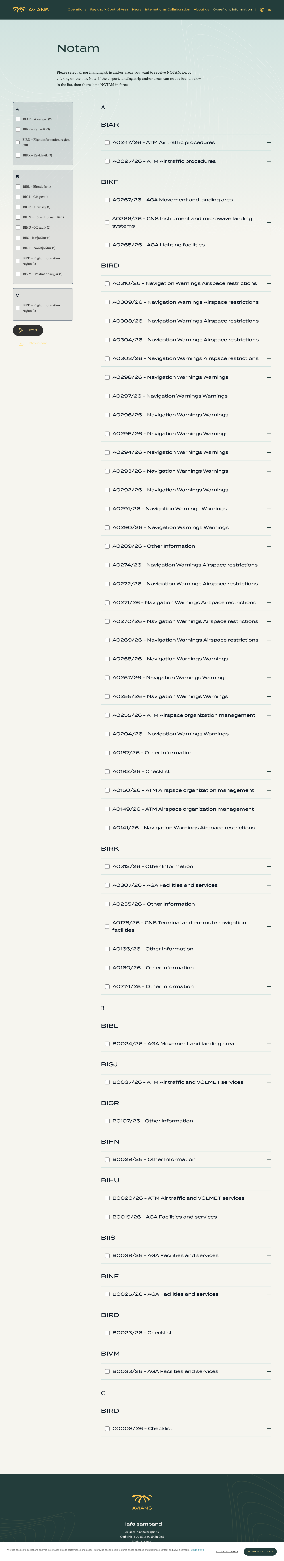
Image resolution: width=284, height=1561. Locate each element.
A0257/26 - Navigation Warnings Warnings (169, 677)
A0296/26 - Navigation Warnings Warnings (170, 414)
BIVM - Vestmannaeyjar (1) (39, 274)
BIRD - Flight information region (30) (43, 142)
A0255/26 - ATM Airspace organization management (183, 715)
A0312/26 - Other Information (152, 866)
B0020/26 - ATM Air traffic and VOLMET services (178, 1198)
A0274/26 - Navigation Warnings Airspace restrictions (185, 565)
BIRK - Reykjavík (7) (34, 155)
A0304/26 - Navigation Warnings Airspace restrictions (185, 339)
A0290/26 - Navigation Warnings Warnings (170, 527)
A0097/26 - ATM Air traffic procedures (164, 161)
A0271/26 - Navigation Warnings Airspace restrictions (184, 602)
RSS (28, 330)
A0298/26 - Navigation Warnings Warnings (170, 377)
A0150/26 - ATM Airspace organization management (183, 790)
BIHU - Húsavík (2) (33, 227)
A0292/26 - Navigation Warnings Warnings (170, 489)
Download (33, 343)
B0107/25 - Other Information (152, 1121)
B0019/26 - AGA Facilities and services (164, 1217)
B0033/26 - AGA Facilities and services (165, 1371)
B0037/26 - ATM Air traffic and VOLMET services (177, 1082)
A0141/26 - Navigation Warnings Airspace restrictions (183, 827)
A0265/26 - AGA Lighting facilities (158, 244)
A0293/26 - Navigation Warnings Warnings (170, 471)
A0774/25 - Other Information (153, 986)
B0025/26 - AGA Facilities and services (165, 1294)
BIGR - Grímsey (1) (33, 207)
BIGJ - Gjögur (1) (32, 197)
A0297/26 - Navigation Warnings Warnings (170, 396)
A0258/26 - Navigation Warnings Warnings (170, 658)
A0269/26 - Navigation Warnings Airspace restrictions (185, 640)
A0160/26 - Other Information (153, 967)
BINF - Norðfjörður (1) (35, 248)
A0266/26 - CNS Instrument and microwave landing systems (182, 222)
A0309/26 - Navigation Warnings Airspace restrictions (185, 302)
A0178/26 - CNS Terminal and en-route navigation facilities (179, 926)
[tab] (186, 142)
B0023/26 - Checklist (142, 1332)
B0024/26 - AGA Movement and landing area (173, 1043)
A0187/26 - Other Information (152, 752)
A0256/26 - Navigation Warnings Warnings (170, 696)
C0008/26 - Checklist (142, 1428)
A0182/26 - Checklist (141, 771)
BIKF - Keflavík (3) (33, 129)
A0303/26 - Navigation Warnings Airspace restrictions (185, 358)
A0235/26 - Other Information (153, 904)
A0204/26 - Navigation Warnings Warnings (170, 733)
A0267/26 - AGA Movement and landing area (172, 199)
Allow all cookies (260, 1552)
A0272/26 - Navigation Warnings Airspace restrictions (185, 583)
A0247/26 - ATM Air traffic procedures (163, 142)
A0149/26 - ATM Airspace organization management (183, 809)
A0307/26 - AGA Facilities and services (165, 885)
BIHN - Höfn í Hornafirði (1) (40, 217)
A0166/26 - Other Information (152, 949)
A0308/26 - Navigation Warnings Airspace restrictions (185, 321)
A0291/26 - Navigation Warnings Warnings (169, 508)
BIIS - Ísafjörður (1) (33, 238)
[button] (77, 10)
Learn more (197, 1549)
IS (265, 10)
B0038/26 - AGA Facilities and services (165, 1255)
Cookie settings (227, 1552)
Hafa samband (142, 1524)
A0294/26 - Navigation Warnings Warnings (170, 452)
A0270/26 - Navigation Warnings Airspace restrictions (185, 621)
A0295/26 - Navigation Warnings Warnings (170, 433)
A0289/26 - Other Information (153, 546)
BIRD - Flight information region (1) (38, 261)
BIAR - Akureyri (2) (34, 119)
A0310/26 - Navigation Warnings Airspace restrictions (184, 283)
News (136, 9)
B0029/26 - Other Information (154, 1159)
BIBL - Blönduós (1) (33, 186)
